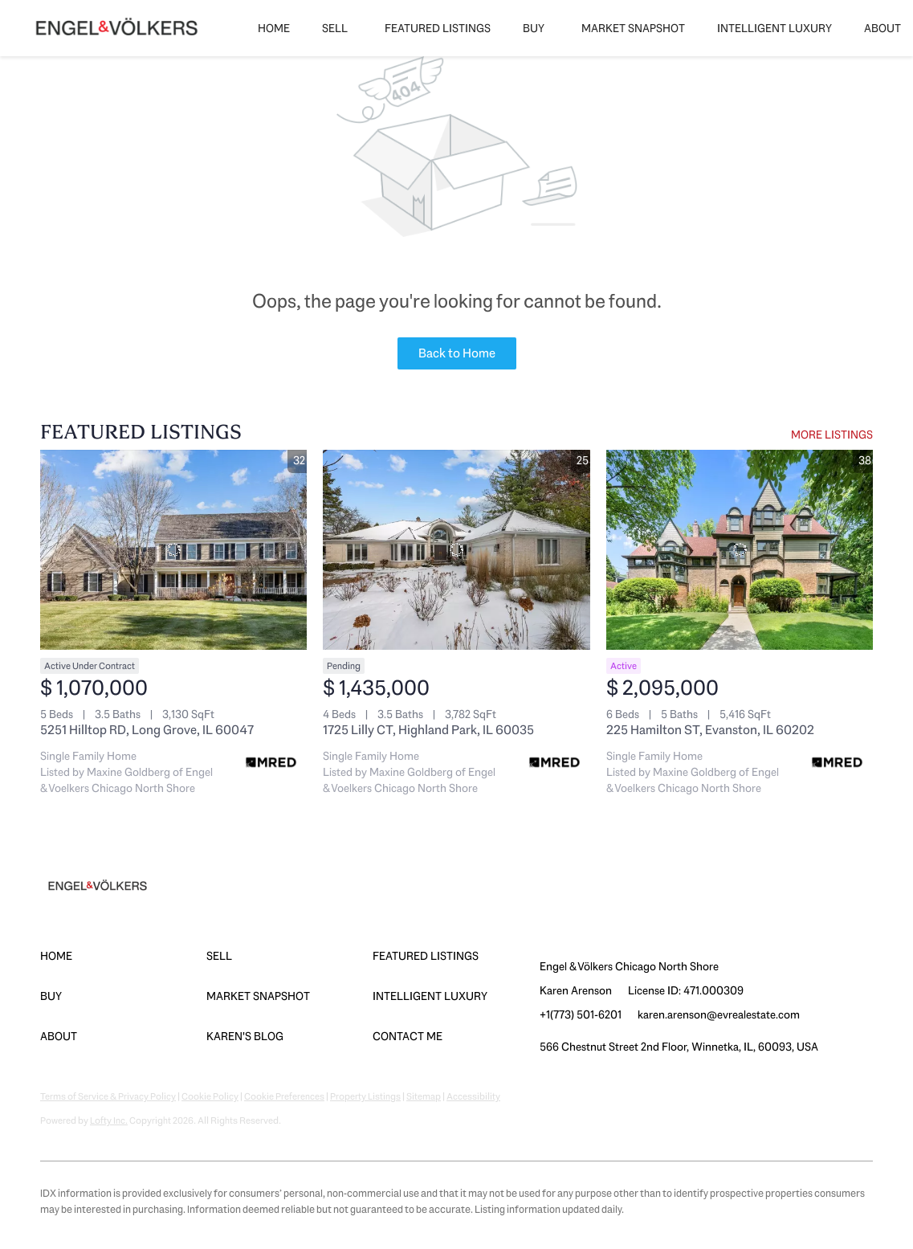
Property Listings (365, 1096)
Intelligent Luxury (774, 28)
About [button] (882, 28)
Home (274, 28)
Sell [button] (335, 28)
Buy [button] (533, 28)
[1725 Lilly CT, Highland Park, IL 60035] (456, 550)
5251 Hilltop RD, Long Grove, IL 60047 (147, 729)
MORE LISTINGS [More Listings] (832, 434)
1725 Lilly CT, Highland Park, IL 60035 (428, 729)
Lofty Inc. (109, 1120)
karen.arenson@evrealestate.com (719, 1014)
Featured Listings (438, 28)
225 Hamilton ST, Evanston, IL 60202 (710, 729)
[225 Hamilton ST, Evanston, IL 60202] (739, 550)
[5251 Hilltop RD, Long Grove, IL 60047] (173, 550)
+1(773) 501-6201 (581, 1014)
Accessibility (473, 1096)
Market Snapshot (633, 28)
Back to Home (456, 353)
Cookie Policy (209, 1096)
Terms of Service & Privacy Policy (108, 1096)
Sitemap (423, 1096)
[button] (123, 956)
